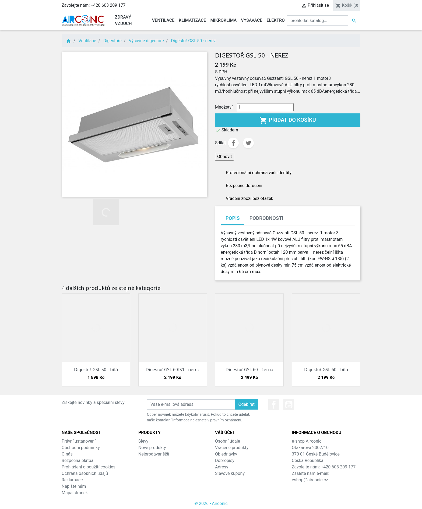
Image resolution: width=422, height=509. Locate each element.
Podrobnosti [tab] (266, 218)
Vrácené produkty (231, 447)
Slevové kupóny (230, 473)
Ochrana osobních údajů (85, 473)
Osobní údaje (227, 441)
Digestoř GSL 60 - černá (249, 369)
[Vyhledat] (317, 20)
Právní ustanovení (79, 441)
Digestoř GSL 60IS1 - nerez (173, 369)
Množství (224, 107)
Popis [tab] (233, 218)
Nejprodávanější (153, 454)
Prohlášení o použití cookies (88, 466)
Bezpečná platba (77, 460)
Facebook (273, 404)
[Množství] (265, 107)
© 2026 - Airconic (210, 503)
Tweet (248, 143)
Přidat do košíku (287, 120)
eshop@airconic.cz (310, 479)
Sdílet (233, 143)
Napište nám (74, 486)
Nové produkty (152, 447)
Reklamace (72, 479)
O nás (67, 454)
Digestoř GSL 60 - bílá (326, 369)
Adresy (221, 466)
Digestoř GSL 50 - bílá (96, 369)
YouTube (288, 404)
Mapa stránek (75, 492)
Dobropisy (224, 460)
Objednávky (226, 454)
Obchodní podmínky (81, 447)
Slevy (143, 441)
